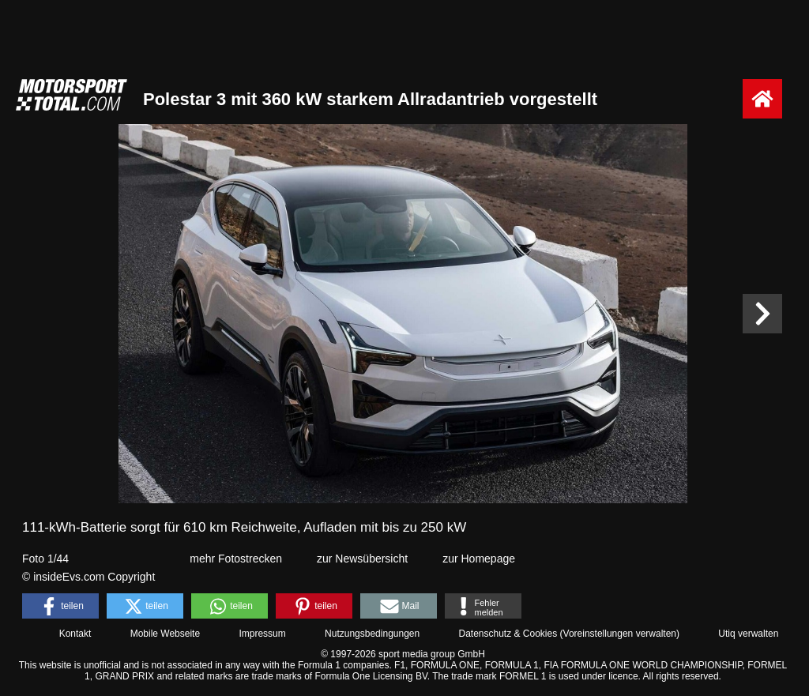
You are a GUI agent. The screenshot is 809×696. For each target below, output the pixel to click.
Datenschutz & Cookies (507, 633)
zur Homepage (478, 558)
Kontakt (75, 633)
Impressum (262, 633)
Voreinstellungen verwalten (619, 633)
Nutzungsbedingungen (372, 633)
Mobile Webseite (165, 633)
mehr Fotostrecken (236, 558)
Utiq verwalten (748, 633)
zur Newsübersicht (362, 558)
